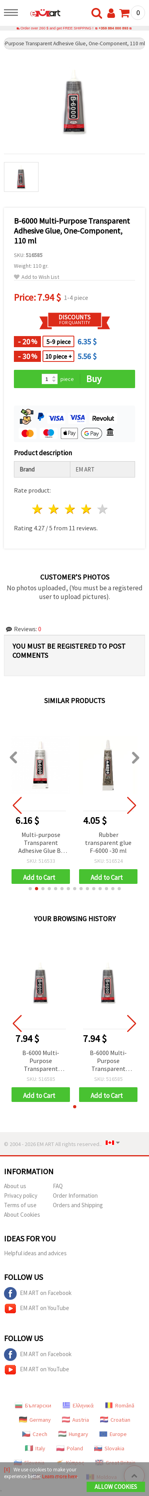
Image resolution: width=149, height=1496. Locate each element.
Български (33, 1405)
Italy (35, 1448)
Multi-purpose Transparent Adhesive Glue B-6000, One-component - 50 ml (40, 843)
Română (119, 1405)
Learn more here (59, 1476)
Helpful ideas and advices (35, 1253)
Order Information (75, 1195)
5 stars (103, 509)
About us (15, 1186)
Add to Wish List (36, 277)
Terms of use (20, 1205)
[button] (30, 888)
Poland (69, 1448)
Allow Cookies (116, 1486)
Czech (34, 1434)
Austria (75, 1419)
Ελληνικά (78, 1405)
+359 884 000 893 (113, 28)
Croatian (115, 1419)
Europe (113, 1434)
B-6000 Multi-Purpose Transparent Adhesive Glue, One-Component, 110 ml (41, 1061)
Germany (35, 1419)
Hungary (73, 1434)
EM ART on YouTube (36, 1308)
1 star (38, 509)
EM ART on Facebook (38, 1293)
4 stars (86, 509)
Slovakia (109, 1448)
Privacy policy (20, 1195)
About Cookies (22, 1214)
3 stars (70, 509)
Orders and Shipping (78, 1205)
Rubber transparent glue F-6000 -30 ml (108, 842)
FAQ (58, 1186)
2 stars (54, 509)
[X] (7, 1469)
